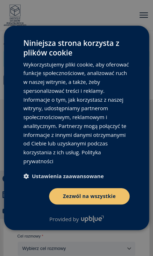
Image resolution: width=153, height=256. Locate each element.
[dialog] (76, 128)
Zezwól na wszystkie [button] (89, 196)
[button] (63, 176)
